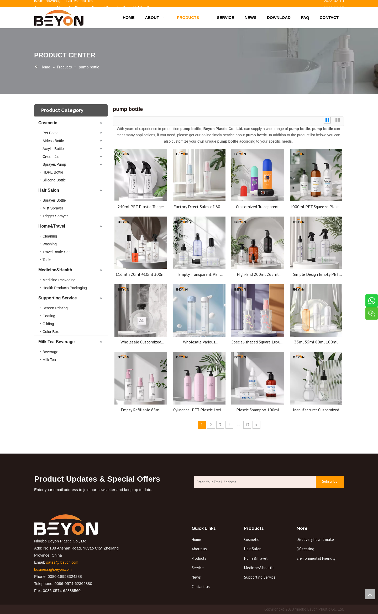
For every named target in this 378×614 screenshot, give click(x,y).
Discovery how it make (315, 539)
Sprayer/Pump (54, 164)
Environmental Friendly (316, 558)
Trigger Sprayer (55, 216)
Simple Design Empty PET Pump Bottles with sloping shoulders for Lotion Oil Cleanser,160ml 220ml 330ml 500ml (316, 274)
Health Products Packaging (65, 288)
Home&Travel (51, 226)
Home (196, 539)
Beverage (50, 352)
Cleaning (50, 236)
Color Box (51, 332)
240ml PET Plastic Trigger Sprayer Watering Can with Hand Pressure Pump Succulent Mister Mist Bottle (141, 206)
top (370, 594)
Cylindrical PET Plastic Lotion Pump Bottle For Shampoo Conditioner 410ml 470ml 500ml (199, 410)
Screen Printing (55, 308)
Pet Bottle (51, 133)
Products (199, 558)
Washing (50, 244)
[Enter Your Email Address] (253, 482)
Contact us (201, 586)
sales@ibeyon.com (62, 562)
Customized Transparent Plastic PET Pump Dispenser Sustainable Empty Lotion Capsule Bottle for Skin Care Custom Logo (257, 206)
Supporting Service (57, 298)
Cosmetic (47, 123)
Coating (49, 316)
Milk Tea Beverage (56, 342)
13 (247, 424)
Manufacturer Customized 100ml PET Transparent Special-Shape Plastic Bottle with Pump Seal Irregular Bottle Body (316, 410)
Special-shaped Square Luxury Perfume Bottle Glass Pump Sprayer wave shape (258, 342)
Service (198, 567)
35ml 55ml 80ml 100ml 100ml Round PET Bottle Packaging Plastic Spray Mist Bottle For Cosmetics (316, 342)
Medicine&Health (55, 270)
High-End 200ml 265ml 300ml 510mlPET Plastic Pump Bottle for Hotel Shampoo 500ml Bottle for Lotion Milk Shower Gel (257, 274)
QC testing (305, 548)
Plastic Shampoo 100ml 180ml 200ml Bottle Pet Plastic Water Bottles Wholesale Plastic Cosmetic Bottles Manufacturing (257, 410)
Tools (47, 260)
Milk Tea (49, 360)
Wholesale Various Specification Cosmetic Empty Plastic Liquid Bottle (199, 342)
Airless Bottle (53, 141)
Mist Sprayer (53, 208)
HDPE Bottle (53, 172)
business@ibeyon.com (53, 569)
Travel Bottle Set (56, 252)
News (196, 577)
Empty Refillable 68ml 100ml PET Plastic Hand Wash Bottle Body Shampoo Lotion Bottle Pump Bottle (141, 410)
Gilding (48, 324)
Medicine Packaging (59, 280)
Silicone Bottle (54, 180)
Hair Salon (48, 190)
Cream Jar (51, 156)
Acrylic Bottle (53, 149)
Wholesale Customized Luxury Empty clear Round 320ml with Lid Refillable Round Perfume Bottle (141, 342)
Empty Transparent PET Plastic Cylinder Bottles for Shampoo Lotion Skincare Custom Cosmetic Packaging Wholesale (199, 274)
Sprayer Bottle (54, 200)
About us (199, 548)
